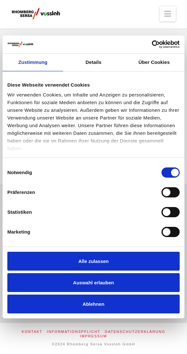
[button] (168, 13)
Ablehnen (93, 304)
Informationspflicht (73, 332)
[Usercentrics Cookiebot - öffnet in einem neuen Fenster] (152, 44)
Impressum (93, 336)
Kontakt (32, 332)
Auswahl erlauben (93, 282)
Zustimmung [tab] (33, 62)
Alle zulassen (93, 261)
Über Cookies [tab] (154, 62)
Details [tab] (93, 62)
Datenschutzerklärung (135, 332)
